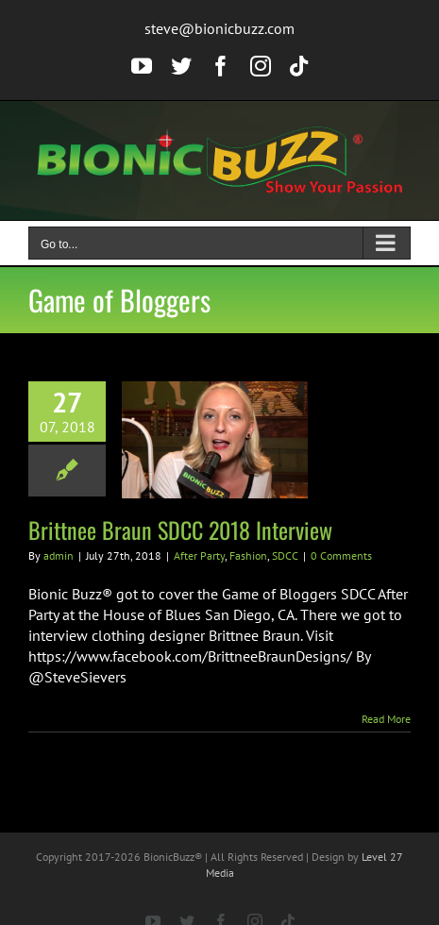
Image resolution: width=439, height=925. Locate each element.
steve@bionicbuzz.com (219, 28)
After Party (199, 555)
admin (58, 555)
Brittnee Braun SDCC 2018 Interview (180, 530)
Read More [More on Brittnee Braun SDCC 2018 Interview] (386, 719)
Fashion (248, 555)
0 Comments (341, 555)
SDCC (285, 555)
